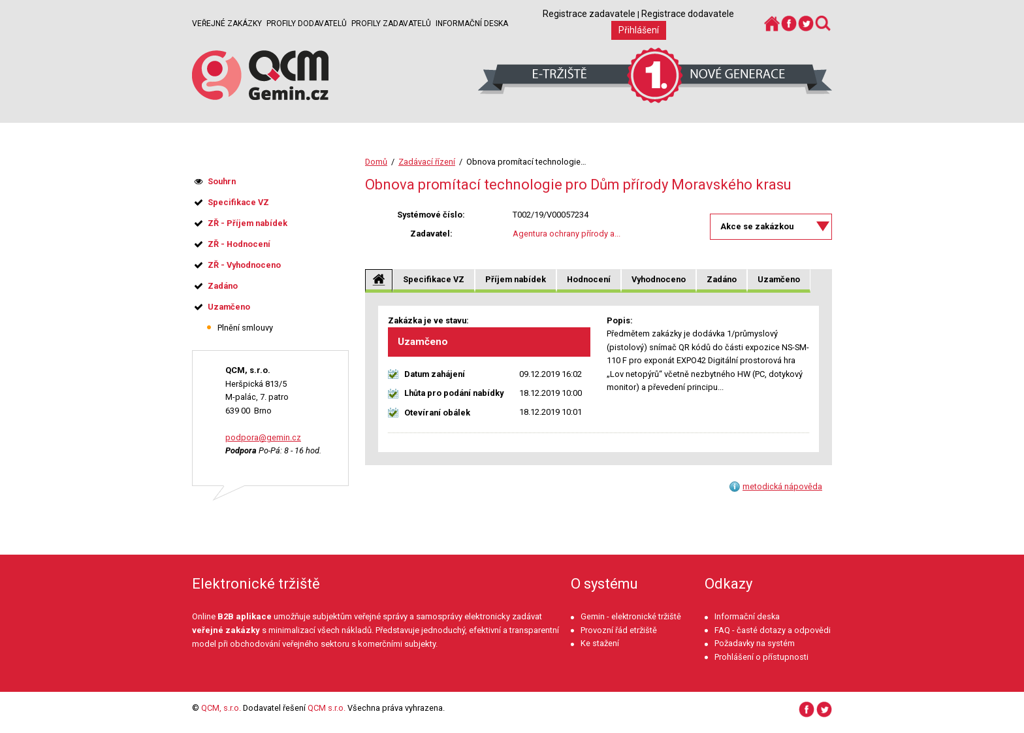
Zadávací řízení (426, 162)
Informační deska (472, 23)
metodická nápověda (782, 486)
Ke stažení (600, 643)
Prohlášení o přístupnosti (761, 657)
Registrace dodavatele (687, 13)
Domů (376, 162)
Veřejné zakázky (227, 23)
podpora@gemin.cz (263, 437)
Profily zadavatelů (391, 23)
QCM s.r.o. (326, 708)
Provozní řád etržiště (619, 630)
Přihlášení (638, 30)
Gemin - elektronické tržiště (631, 616)
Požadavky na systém (754, 643)
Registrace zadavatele (589, 13)
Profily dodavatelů (306, 23)
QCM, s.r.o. (221, 708)
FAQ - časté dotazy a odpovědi (772, 630)
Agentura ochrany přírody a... (566, 233)
